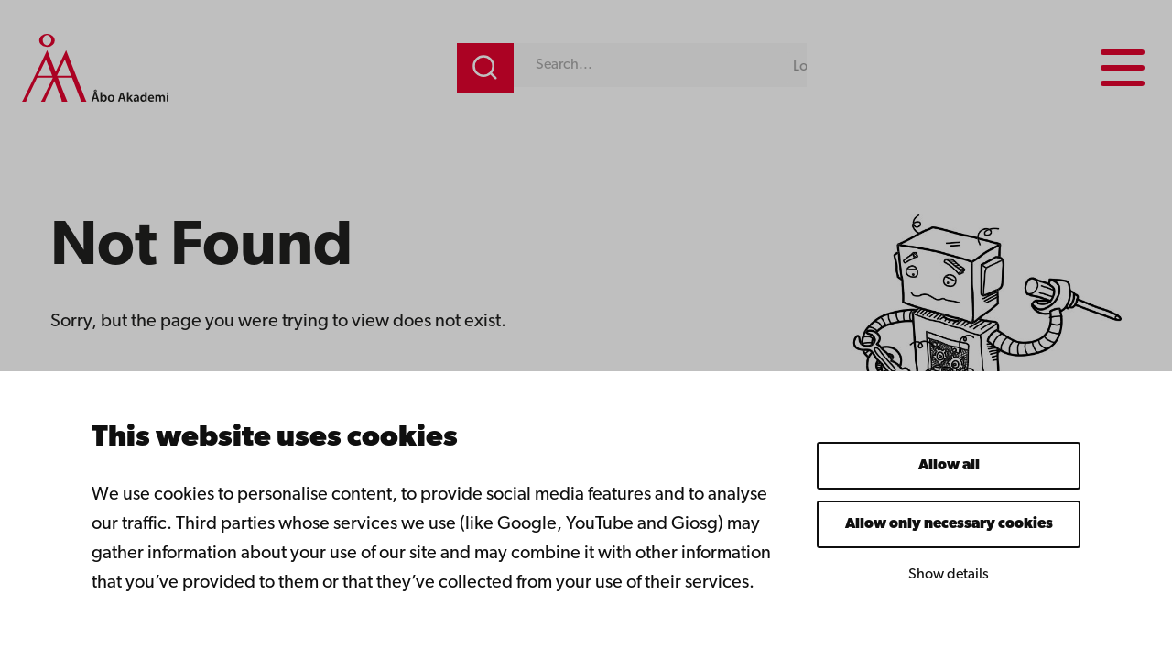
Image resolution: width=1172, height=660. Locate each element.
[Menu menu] (1121, 68)
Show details (948, 574)
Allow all (949, 465)
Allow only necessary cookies (949, 524)
